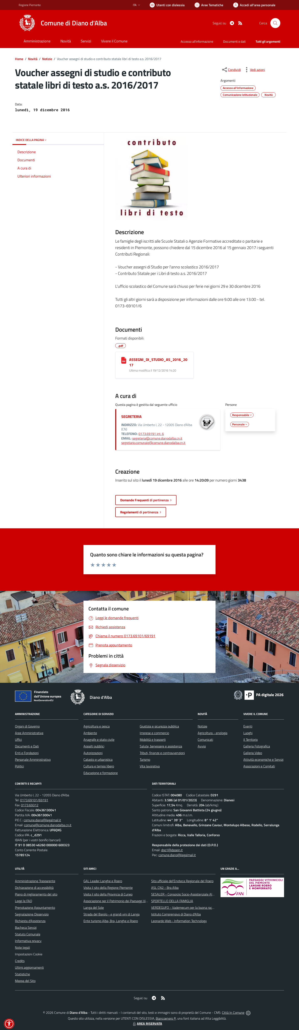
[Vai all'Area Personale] (254, 5)
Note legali (22, 947)
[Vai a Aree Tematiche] (209, 5)
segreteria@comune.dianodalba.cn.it (157, 438)
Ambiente (90, 732)
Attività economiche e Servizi (263, 759)
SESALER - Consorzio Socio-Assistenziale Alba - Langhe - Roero (195, 894)
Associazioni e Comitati (259, 766)
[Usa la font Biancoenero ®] (167, 5)
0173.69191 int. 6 (151, 433)
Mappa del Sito (25, 980)
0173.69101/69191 (34, 800)
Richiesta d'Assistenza (30, 920)
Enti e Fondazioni (27, 752)
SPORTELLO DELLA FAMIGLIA (172, 900)
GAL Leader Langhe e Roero (102, 880)
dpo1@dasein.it (172, 849)
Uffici (18, 739)
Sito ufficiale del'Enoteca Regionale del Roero (182, 880)
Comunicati (205, 739)
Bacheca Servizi (26, 927)
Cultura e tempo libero (98, 766)
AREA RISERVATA (147, 1023)
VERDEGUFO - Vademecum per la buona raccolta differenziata (194, 907)
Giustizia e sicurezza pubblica (159, 726)
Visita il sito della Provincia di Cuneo (107, 894)
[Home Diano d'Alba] (63, 23)
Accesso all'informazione (197, 41)
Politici (19, 766)
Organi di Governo (27, 726)
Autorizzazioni (93, 752)
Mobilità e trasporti (153, 739)
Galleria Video (252, 752)
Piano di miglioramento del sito (36, 894)
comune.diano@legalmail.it (42, 820)
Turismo (145, 759)
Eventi (247, 726)
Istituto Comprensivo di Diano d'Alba (176, 914)
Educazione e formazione (100, 772)
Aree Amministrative (29, 732)
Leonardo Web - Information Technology (179, 920)
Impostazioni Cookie (28, 954)
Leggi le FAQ (23, 900)
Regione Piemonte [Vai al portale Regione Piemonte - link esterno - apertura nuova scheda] (30, 5)
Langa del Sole (93, 907)
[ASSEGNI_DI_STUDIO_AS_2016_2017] (123, 360)
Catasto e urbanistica (98, 759)
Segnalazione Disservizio (32, 914)
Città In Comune (233, 1012)
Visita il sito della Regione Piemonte (108, 887)
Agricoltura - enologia (212, 732)
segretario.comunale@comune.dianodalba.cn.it (153, 442)
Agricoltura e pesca (96, 726)
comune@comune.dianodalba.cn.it (47, 825)
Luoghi (247, 732)
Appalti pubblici (93, 746)
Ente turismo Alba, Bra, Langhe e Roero (110, 920)
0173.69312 (29, 805)
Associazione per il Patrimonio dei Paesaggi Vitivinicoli (120, 900)
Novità (32, 58)
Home (19, 58)
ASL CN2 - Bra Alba (165, 887)
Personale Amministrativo (33, 759)
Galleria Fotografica (256, 746)
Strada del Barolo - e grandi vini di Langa (111, 914)
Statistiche (22, 974)
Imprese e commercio (154, 732)
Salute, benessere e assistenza (161, 746)
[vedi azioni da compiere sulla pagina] (254, 69)
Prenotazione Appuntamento (35, 907)
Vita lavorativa (150, 766)
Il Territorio (250, 739)
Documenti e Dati (27, 746)
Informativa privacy (28, 940)
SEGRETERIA (131, 416)
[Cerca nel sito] (275, 23)
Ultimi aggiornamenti (29, 967)
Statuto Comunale (27, 934)
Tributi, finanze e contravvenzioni (162, 752)
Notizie (47, 58)
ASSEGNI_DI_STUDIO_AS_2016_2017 (158, 362)
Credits (20, 960)
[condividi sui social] (231, 69)
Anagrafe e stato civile (98, 739)
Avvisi (202, 746)
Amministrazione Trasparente (35, 880)
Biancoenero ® (166, 1018)
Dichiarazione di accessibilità (34, 887)
